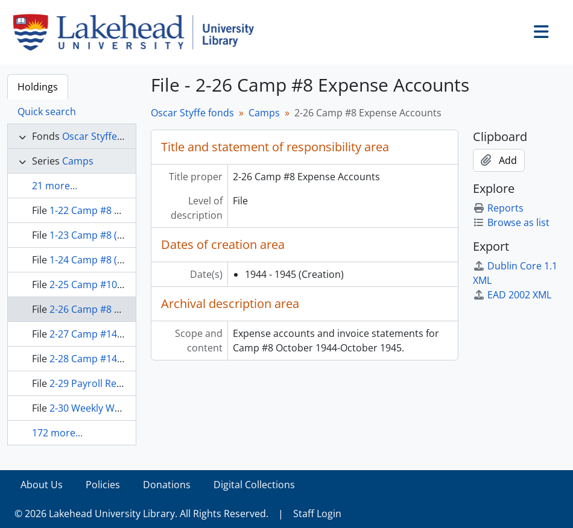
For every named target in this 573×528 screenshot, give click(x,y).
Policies (103, 484)
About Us (42, 484)
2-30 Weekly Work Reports (108, 408)
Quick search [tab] (46, 111)
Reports (498, 208)
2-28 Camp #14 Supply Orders (117, 358)
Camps (77, 161)
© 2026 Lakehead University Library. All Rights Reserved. (141, 513)
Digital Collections (254, 484)
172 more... (57, 432)
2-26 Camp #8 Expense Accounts (123, 309)
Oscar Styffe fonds (103, 136)
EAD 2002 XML (512, 294)
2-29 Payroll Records (95, 383)
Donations (167, 484)
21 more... (54, 185)
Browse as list (511, 222)
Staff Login (317, 513)
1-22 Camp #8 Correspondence (120, 210)
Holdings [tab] (37, 86)
